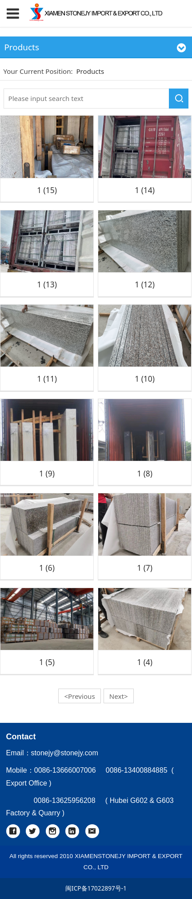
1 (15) (47, 190)
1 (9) (47, 473)
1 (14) (145, 190)
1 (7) (144, 567)
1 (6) (47, 567)
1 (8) (144, 473)
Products (90, 71)
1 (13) (47, 284)
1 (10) (145, 378)
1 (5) (47, 662)
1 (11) (47, 378)
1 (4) (144, 662)
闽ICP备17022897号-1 (96, 888)
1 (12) (145, 284)
